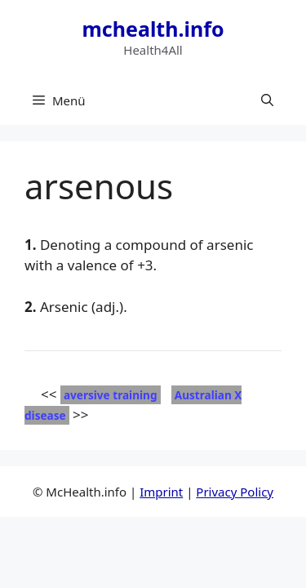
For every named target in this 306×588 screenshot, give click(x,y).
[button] (267, 100)
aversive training (110, 395)
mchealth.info (153, 28)
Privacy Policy (234, 491)
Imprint (161, 491)
